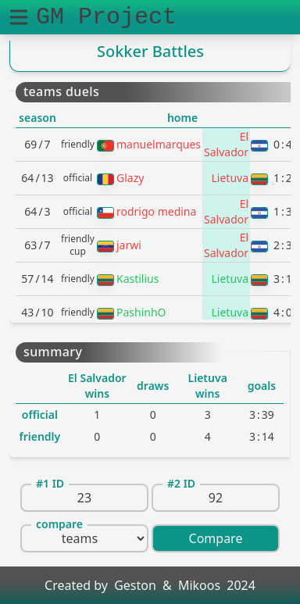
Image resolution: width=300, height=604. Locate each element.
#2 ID (181, 483)
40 (282, 312)
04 (282, 144)
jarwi (128, 245)
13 (282, 211)
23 (282, 245)
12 (282, 177)
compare (59, 523)
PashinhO (141, 312)
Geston (135, 585)
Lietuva (230, 177)
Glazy (130, 177)
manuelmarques (158, 144)
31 (282, 278)
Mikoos (199, 585)
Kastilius (137, 278)
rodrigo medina (156, 211)
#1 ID (50, 483)
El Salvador (226, 144)
